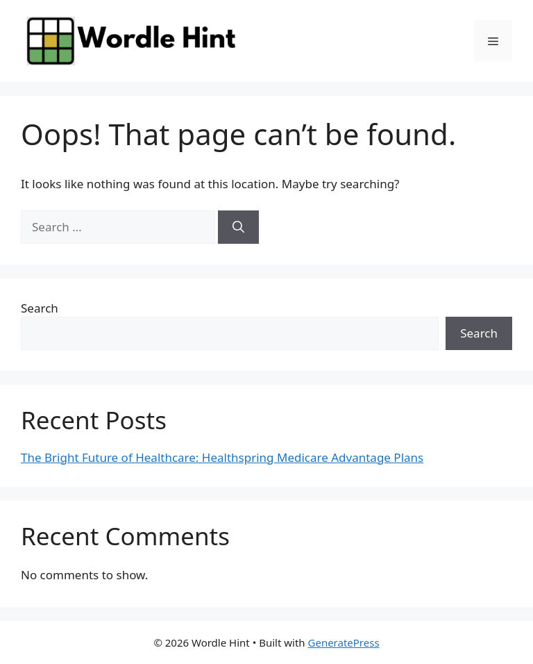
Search (39, 308)
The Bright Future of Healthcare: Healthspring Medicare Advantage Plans (222, 457)
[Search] (238, 227)
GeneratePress (344, 642)
